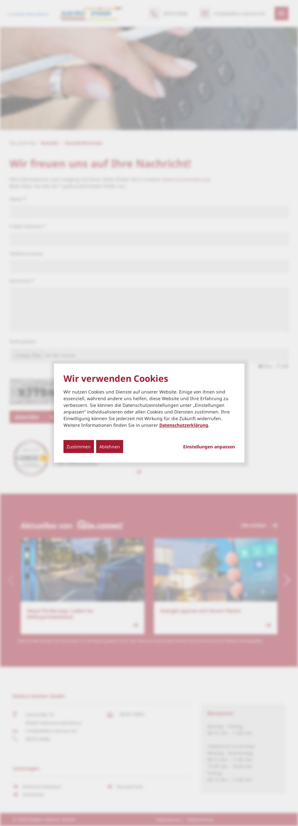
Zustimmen (79, 447)
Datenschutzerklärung (183, 425)
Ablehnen (109, 447)
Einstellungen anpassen (209, 447)
